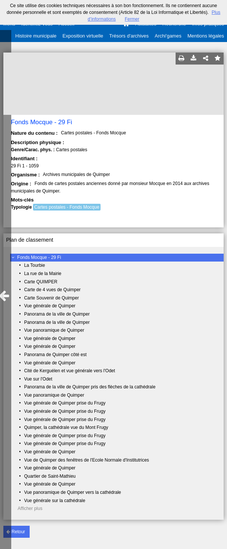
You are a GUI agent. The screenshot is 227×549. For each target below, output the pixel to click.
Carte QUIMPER (40, 281)
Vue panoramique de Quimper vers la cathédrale (72, 492)
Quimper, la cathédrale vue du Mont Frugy (66, 427)
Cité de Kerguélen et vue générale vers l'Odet (69, 370)
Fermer (132, 19)
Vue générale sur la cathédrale (54, 500)
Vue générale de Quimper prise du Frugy (64, 403)
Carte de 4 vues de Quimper (52, 289)
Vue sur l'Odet (38, 379)
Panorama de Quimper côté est (55, 354)
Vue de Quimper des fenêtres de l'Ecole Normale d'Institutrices (86, 460)
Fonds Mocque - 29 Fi (39, 257)
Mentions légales (205, 36)
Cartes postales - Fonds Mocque (66, 207)
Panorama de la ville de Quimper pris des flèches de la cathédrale (89, 387)
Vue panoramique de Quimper (54, 330)
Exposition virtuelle (83, 36)
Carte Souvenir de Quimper (51, 298)
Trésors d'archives (129, 36)
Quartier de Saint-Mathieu (49, 476)
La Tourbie (34, 265)
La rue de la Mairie (42, 273)
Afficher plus (30, 508)
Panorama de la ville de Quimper (57, 314)
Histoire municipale (36, 36)
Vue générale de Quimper (49, 305)
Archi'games (168, 36)
